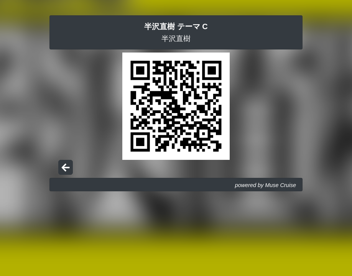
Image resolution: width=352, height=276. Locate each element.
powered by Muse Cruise (265, 185)
